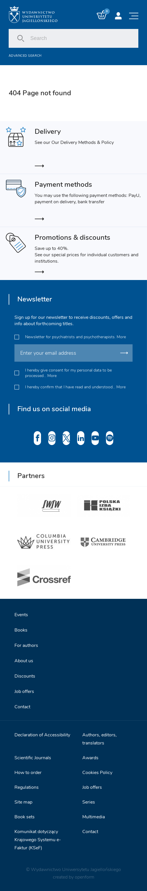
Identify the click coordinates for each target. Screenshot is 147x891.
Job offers (24, 691)
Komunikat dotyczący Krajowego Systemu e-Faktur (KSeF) (37, 839)
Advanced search (25, 56)
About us (23, 661)
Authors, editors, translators (99, 739)
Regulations (26, 787)
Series (88, 802)
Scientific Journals (32, 758)
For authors (26, 645)
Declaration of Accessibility (42, 735)
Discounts (24, 676)
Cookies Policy (97, 772)
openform (84, 877)
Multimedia (93, 817)
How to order (28, 772)
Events (21, 615)
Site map (23, 802)
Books (20, 630)
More (121, 337)
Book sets (24, 817)
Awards (90, 758)
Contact (22, 707)
